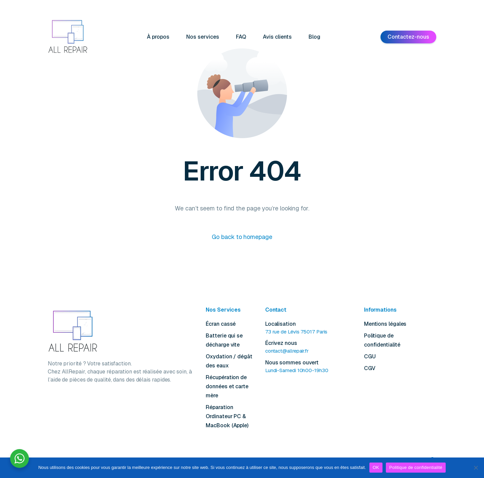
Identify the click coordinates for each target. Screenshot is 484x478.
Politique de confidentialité (415, 467)
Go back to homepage (242, 237)
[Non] (475, 467)
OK (376, 467)
